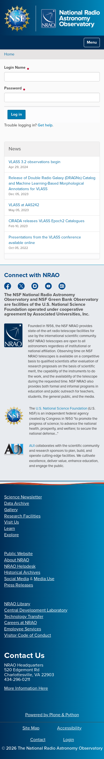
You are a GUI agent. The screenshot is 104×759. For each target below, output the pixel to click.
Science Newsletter (23, 497)
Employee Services (22, 629)
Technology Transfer (23, 616)
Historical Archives (22, 572)
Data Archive (16, 503)
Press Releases (18, 585)
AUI (32, 445)
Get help (45, 125)
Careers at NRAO (20, 622)
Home (9, 54)
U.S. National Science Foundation (61, 408)
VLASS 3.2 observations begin (34, 162)
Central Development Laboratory (35, 610)
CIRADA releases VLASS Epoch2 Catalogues (47, 221)
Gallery (11, 509)
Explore (11, 535)
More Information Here (26, 688)
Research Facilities (22, 516)
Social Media (16, 578)
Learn (9, 528)
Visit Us (11, 522)
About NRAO (16, 560)
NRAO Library (17, 604)
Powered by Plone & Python (52, 715)
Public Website (18, 553)
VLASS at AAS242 (24, 205)
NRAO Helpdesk (19, 566)
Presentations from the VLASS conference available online (45, 240)
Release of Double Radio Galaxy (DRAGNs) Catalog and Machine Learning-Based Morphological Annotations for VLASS (52, 183)
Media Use (44, 578)
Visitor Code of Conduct (27, 635)
